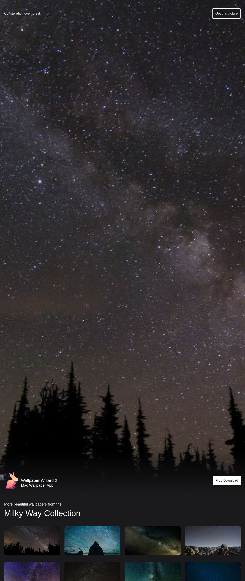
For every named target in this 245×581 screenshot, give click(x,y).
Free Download (227, 480)
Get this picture (226, 13)
